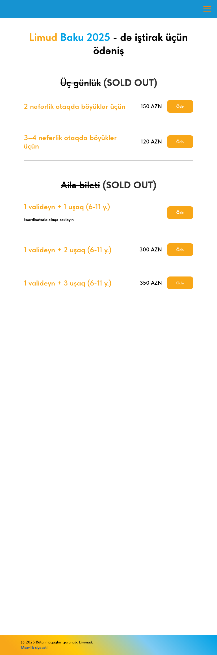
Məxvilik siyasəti (34, 647)
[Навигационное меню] (207, 9)
